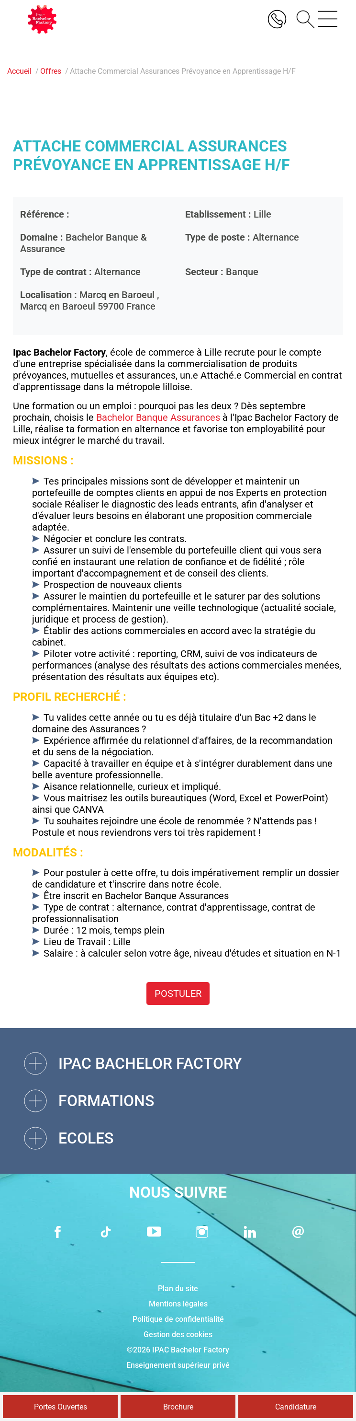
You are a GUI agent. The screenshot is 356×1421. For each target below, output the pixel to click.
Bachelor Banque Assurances (158, 417)
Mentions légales (178, 1303)
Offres (50, 71)
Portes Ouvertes (60, 1406)
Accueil (19, 71)
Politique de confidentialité (178, 1319)
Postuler (178, 993)
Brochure (178, 1406)
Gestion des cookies (178, 1334)
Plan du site (178, 1288)
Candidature (295, 1406)
